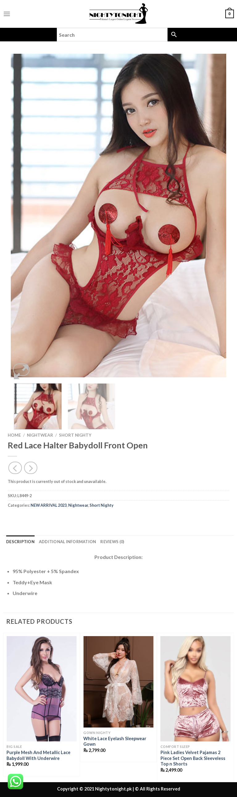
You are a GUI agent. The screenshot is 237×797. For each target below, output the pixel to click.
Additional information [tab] (67, 541)
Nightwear (40, 435)
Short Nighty (75, 435)
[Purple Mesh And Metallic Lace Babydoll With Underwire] (41, 688)
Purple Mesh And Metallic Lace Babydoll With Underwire (38, 755)
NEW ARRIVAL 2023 (49, 505)
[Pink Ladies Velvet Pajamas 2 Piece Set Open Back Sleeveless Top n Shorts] (195, 688)
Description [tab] (20, 541)
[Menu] (6, 13)
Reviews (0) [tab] (112, 541)
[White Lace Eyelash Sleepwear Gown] (118, 682)
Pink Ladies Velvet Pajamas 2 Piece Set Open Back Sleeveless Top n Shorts (192, 758)
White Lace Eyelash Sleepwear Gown (114, 741)
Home (14, 435)
